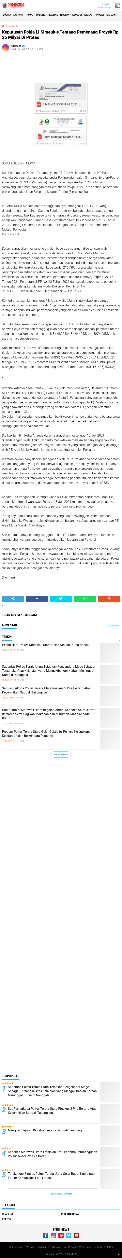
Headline (53, 15)
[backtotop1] (119, 1254)
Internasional (70, 1214)
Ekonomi (18, 15)
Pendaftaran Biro (57, 1247)
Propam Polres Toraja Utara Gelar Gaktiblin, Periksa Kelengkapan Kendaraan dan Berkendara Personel (47, 734)
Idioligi (100, 15)
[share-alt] (13, 599)
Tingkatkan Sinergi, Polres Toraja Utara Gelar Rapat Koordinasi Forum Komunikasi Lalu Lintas (51, 1176)
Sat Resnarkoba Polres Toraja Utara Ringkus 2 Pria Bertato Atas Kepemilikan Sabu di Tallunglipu (46, 690)
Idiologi (110, 15)
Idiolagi (88, 15)
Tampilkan (112, 625)
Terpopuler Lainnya (61, 1194)
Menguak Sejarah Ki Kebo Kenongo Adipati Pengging (45, 1130)
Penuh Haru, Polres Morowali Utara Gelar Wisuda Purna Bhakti (45, 645)
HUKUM (30, 15)
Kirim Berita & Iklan (104, 1247)
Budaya (7, 15)
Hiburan (64, 15)
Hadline (40, 15)
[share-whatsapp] (85, 599)
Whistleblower (16, 1247)
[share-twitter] (61, 599)
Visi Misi (30, 1247)
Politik (6, 1219)
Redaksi (42, 1247)
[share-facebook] (37, 599)
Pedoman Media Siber (79, 1247)
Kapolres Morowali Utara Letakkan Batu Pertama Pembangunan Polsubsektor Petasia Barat (52, 1154)
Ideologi (77, 15)
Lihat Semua (61, 754)
